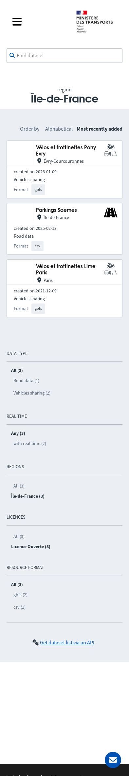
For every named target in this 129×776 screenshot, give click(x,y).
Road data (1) (26, 380)
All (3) (19, 486)
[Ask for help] (113, 760)
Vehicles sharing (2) (31, 393)
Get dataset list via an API (67, 642)
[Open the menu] (38, 21)
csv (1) (19, 607)
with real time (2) (29, 443)
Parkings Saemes (56, 210)
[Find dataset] (64, 55)
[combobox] (64, 55)
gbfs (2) (20, 595)
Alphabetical (59, 128)
